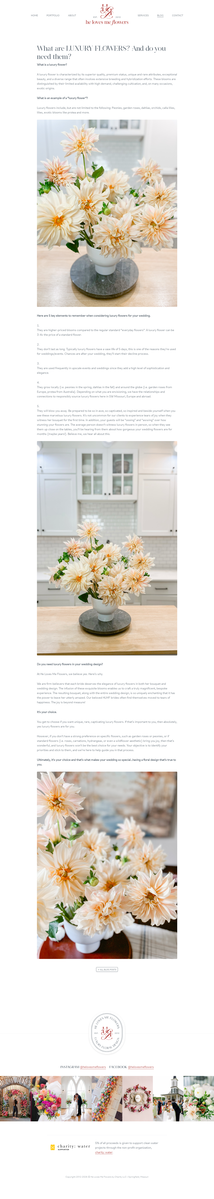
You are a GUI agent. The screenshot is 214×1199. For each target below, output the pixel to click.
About (72, 15)
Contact (177, 15)
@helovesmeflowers (93, 1066)
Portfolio (53, 15)
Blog (160, 15)
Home (34, 15)
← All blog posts (107, 969)
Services (143, 15)
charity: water (104, 1152)
